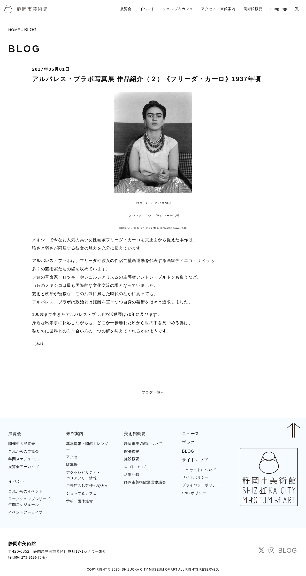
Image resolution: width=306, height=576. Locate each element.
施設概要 (131, 460)
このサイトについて (199, 471)
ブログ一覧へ (153, 393)
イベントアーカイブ (25, 513)
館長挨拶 (131, 452)
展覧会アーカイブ (23, 468)
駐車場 (72, 466)
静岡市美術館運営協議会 (145, 483)
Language (279, 8)
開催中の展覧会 (21, 445)
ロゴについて (135, 468)
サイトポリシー (195, 479)
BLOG (188, 452)
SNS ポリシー (194, 494)
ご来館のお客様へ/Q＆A (86, 487)
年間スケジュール (23, 460)
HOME (14, 30)
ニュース (190, 434)
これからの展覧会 (23, 452)
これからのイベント (25, 492)
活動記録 (131, 476)
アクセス (73, 458)
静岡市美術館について (143, 445)
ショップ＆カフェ (81, 494)
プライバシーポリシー (201, 486)
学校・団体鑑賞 (79, 502)
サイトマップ (195, 461)
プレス (188, 443)
